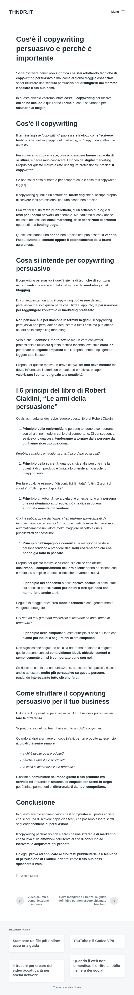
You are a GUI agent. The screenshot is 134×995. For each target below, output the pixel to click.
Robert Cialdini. (102, 418)
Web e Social (29, 875)
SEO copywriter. (90, 728)
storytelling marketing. (51, 330)
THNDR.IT (21, 12)
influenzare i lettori (39, 370)
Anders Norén (73, 987)
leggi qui (22, 185)
